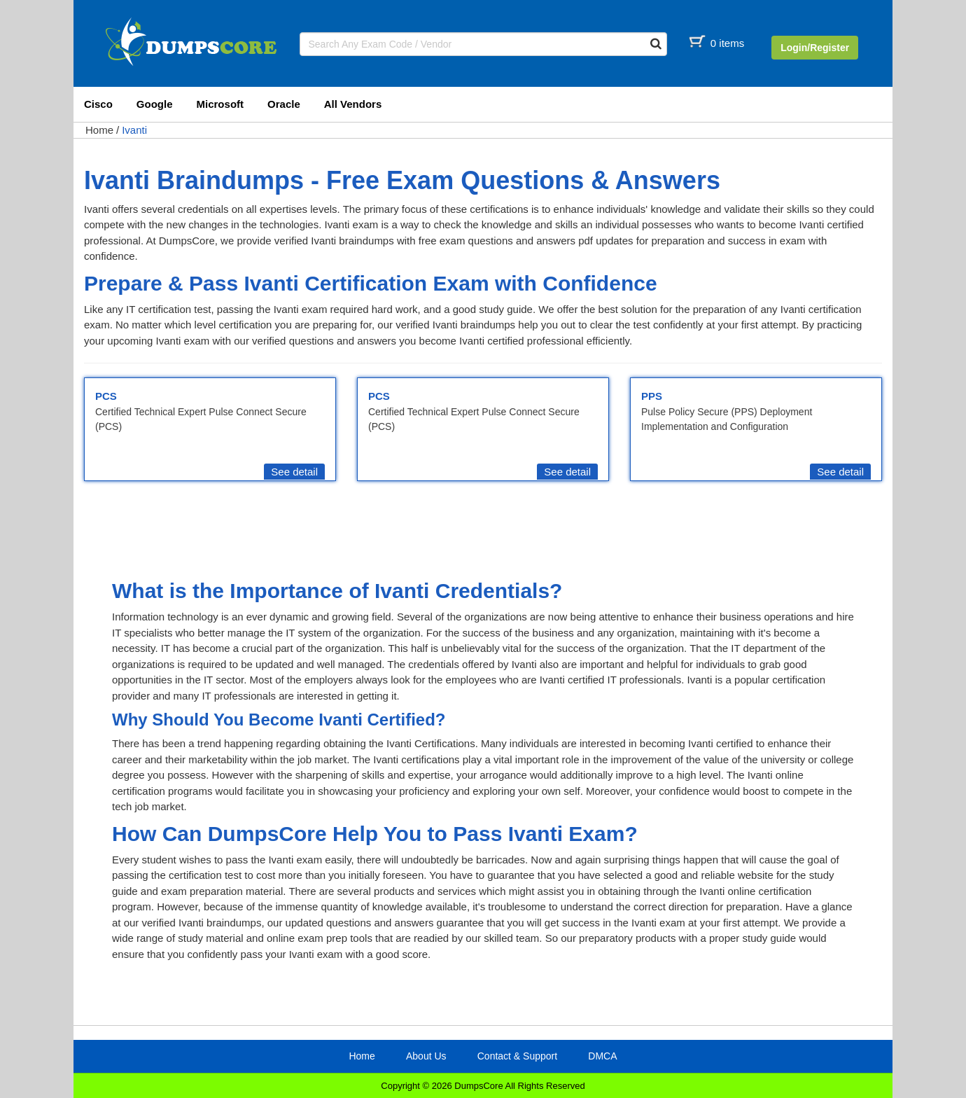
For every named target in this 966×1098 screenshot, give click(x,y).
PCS (106, 396)
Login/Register (814, 47)
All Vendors (353, 104)
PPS (651, 396)
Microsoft (220, 104)
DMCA (602, 1056)
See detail (294, 472)
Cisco (98, 104)
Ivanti (134, 130)
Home (99, 130)
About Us (426, 1056)
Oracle (283, 104)
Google (154, 104)
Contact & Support (517, 1056)
